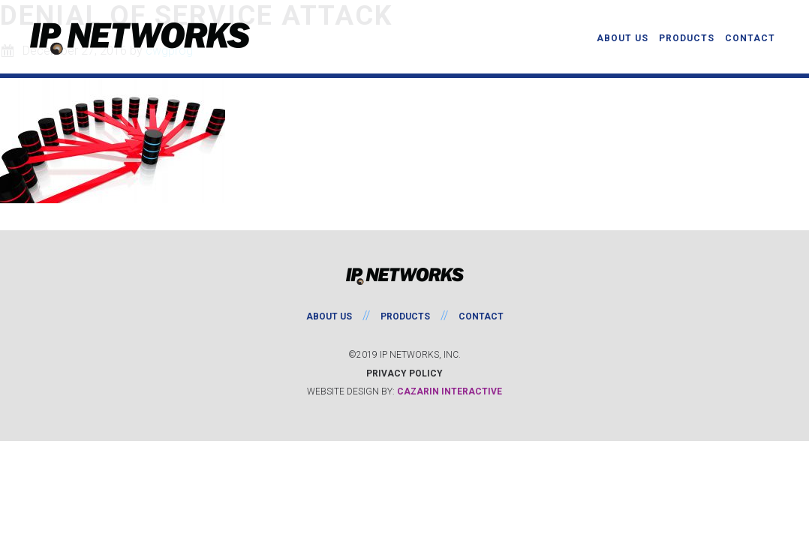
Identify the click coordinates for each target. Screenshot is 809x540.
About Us (329, 316)
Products (405, 316)
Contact (481, 316)
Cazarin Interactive (449, 391)
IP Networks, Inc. (142, 38)
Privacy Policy (404, 373)
